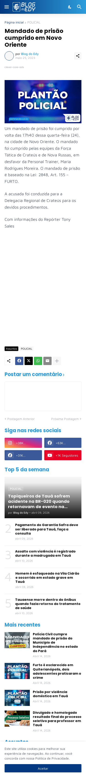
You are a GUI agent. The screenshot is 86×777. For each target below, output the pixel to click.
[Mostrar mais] (57, 361)
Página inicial (14, 22)
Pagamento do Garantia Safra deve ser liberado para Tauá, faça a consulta (46, 529)
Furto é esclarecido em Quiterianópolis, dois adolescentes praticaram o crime (57, 671)
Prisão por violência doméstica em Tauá (50, 694)
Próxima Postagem (65, 419)
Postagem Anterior (21, 419)
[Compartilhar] (77, 56)
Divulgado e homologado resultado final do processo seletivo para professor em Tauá (57, 719)
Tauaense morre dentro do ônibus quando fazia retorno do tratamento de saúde (47, 604)
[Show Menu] (6, 7)
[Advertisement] (43, 296)
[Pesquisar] (80, 7)
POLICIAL (33, 22)
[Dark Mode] (70, 7)
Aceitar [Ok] (43, 768)
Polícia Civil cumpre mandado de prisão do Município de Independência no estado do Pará (55, 642)
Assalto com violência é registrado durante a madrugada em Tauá (45, 553)
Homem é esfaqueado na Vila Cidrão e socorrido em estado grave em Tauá (47, 577)
